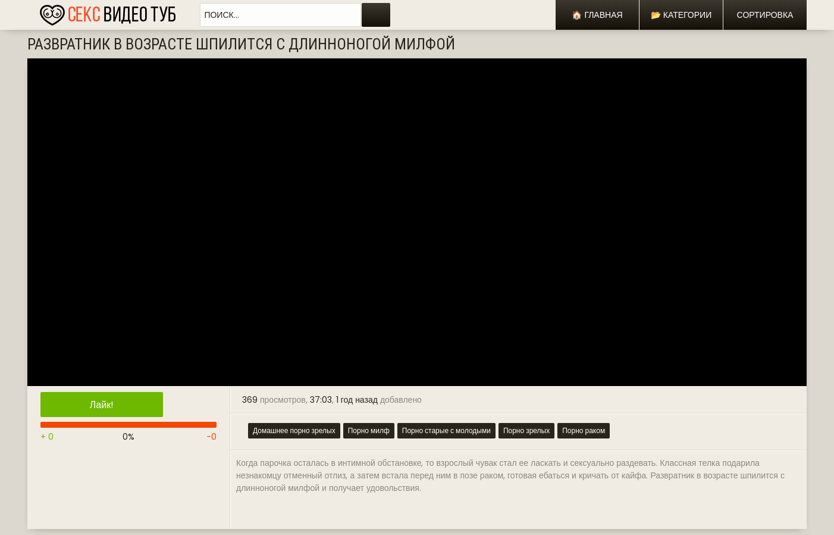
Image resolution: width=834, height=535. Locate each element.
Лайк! (102, 405)
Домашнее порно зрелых (294, 430)
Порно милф (369, 430)
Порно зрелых (526, 430)
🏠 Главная (597, 15)
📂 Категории (681, 15)
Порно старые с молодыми (446, 430)
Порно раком (583, 430)
